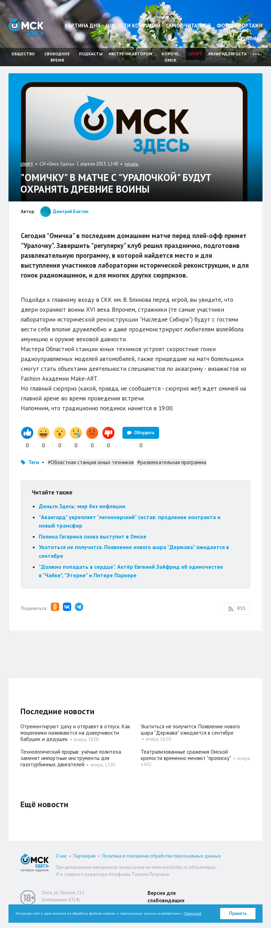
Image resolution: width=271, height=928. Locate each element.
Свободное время (57, 57)
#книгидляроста (227, 53)
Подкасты (91, 53)
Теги (33, 462)
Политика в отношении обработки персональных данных (161, 856)
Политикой (192, 913)
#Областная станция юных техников (91, 462)
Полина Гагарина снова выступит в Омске (92, 536)
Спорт (195, 53)
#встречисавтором (130, 53)
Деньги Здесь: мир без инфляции (82, 506)
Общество (23, 53)
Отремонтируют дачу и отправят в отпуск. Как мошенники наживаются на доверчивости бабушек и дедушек (75, 732)
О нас (61, 856)
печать (131, 164)
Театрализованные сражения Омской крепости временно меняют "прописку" (186, 754)
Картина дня (82, 25)
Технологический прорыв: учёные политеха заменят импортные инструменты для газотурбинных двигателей (70, 758)
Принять (238, 913)
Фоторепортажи (240, 25)
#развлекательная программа (171, 462)
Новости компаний (133, 25)
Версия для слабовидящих (166, 897)
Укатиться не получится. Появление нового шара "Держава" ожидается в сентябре (190, 729)
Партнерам (84, 856)
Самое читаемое (188, 25)
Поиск (250, 38)
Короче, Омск (171, 57)
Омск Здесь (26, 27)
